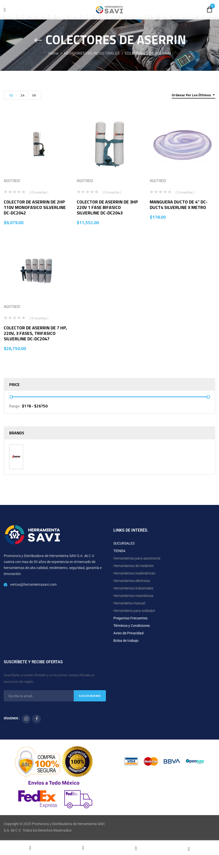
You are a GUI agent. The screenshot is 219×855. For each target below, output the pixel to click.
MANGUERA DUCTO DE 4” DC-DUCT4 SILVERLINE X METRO (179, 204)
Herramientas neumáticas (133, 596)
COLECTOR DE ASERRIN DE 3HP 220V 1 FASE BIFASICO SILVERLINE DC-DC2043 (107, 207)
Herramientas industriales (133, 588)
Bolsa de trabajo (126, 641)
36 (34, 95)
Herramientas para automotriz (136, 558)
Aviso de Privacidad (128, 633)
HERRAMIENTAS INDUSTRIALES (92, 53)
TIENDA (119, 551)
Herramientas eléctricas (131, 581)
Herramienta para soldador (134, 611)
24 (22, 95)
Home (53, 53)
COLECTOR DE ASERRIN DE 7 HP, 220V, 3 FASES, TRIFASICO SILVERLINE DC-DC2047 (35, 333)
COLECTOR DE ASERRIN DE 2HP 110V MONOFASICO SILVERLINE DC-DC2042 (35, 207)
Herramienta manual (129, 603)
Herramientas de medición (133, 566)
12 (11, 95)
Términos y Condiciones (131, 626)
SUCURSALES (124, 543)
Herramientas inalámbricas (134, 573)
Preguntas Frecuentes (130, 618)
